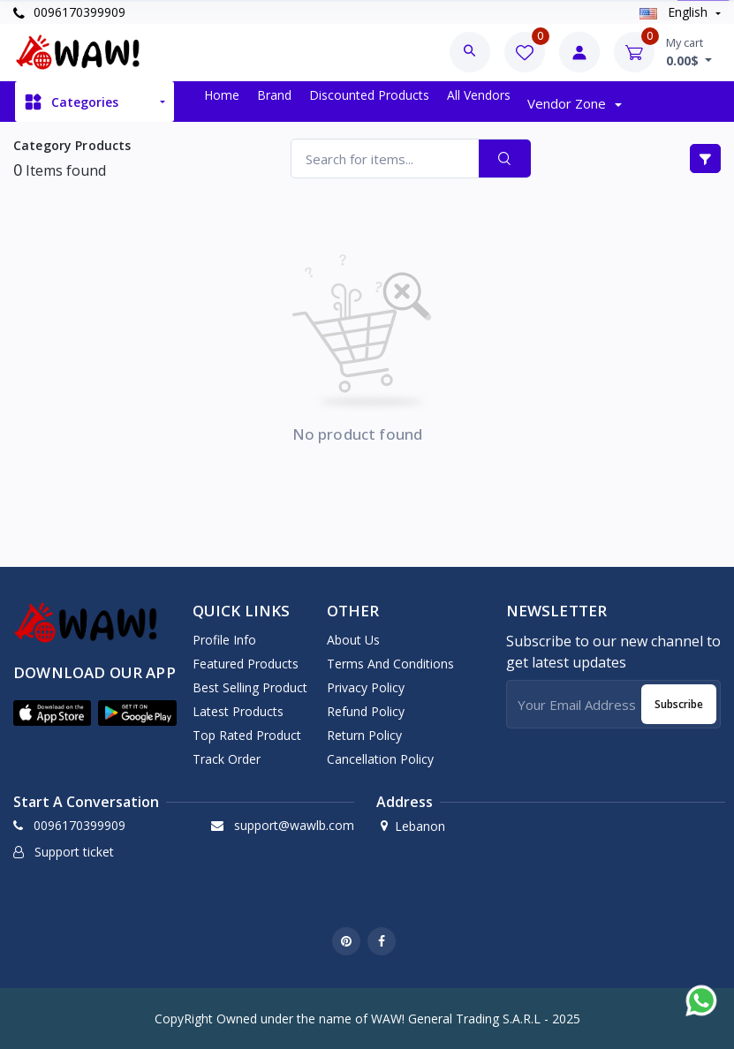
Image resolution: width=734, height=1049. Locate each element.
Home (221, 95)
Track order (227, 759)
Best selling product (250, 687)
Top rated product (247, 735)
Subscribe (679, 704)
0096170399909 (69, 12)
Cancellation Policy (380, 759)
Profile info (224, 639)
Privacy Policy (366, 687)
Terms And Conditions (390, 663)
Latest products (238, 711)
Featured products (246, 663)
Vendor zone (568, 103)
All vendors (479, 95)
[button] (52, 712)
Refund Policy (366, 711)
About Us (353, 639)
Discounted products (369, 95)
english (675, 12)
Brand (274, 95)
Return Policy (364, 735)
